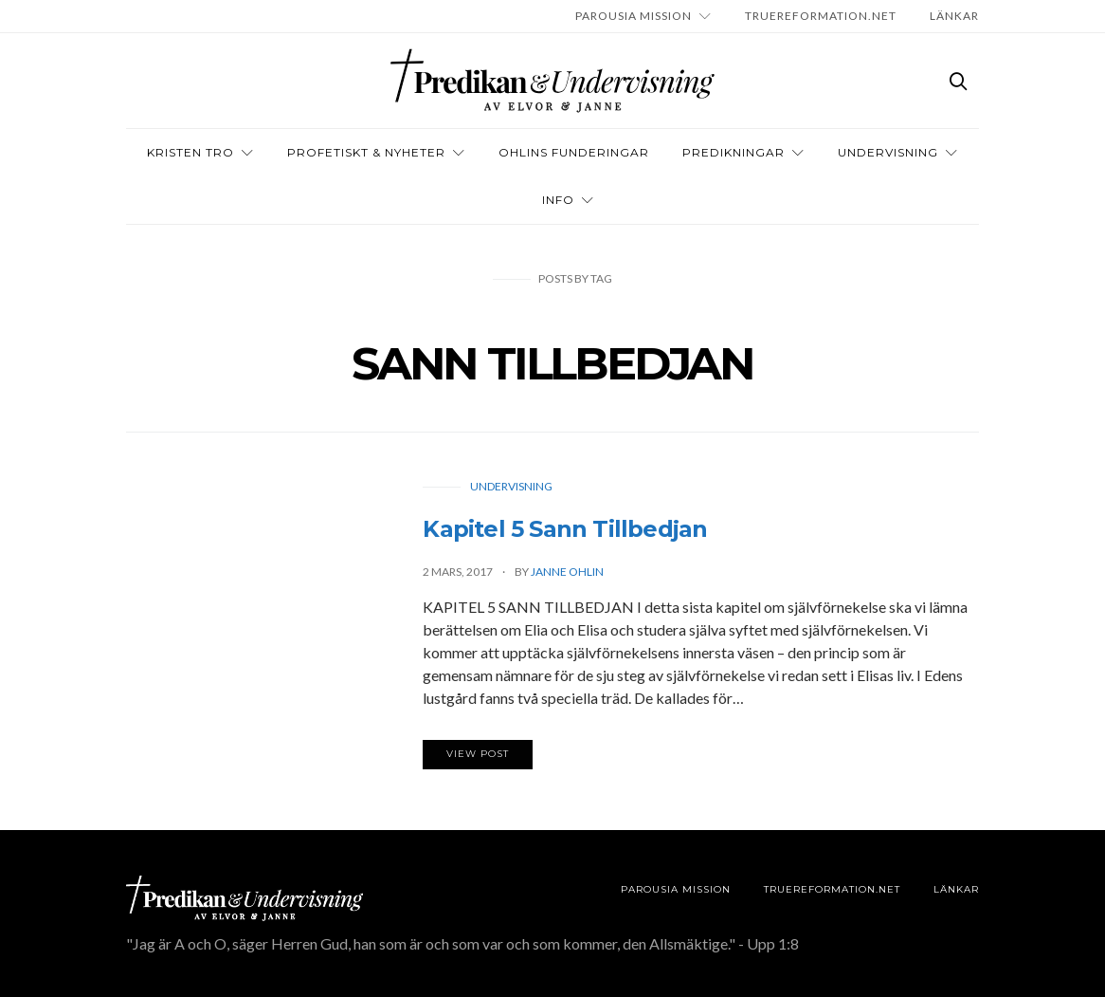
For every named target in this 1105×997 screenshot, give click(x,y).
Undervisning (888, 152)
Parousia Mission (633, 16)
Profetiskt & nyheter (366, 152)
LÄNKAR (954, 16)
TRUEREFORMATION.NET (821, 16)
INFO (558, 200)
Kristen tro (190, 152)
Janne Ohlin (567, 571)
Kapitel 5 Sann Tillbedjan (565, 529)
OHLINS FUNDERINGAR (573, 152)
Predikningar (733, 152)
